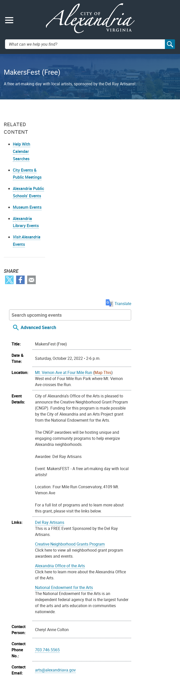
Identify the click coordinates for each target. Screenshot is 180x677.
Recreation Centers (118, 533)
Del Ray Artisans (96, 342)
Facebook (20, 287)
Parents (148, 527)
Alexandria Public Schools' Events (26, 196)
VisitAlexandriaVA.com (113, 651)
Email (31, 287)
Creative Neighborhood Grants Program (116, 364)
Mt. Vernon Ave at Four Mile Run (109, 186)
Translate (163, 117)
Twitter (9, 287)
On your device (103, 567)
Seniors (143, 533)
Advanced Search (84, 141)
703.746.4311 (33, 651)
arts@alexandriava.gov (101, 490)
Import (61, 567)
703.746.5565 (93, 470)
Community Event (123, 527)
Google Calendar (134, 567)
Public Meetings (108, 633)
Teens (157, 533)
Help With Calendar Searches (21, 152)
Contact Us (16, 644)
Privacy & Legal (108, 626)
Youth (86, 539)
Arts (102, 527)
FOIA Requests (107, 619)
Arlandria (89, 527)
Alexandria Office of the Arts (106, 386)
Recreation (90, 533)
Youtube (24, 608)
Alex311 (14, 651)
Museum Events (27, 215)
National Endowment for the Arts (110, 407)
